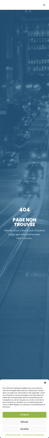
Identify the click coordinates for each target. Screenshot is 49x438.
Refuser (24, 421)
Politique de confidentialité (33, 435)
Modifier (24, 429)
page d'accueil (24, 238)
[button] (45, 382)
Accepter (24, 414)
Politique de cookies (13, 435)
